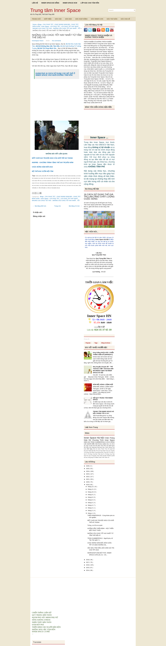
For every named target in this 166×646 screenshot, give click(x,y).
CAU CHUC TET (48, 24)
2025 (88, 468)
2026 (88, 466)
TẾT (79, 28)
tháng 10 (91, 492)
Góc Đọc (68, 19)
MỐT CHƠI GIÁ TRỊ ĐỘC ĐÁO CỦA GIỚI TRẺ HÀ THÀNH (52, 158)
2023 (88, 474)
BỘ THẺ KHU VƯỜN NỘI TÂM (42, 171)
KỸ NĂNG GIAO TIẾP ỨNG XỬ (101, 457)
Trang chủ (57, 206)
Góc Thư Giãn (112, 19)
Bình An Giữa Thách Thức (100, 449)
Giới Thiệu (47, 19)
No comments (56, 40)
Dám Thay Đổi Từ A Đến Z (108, 452)
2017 (88, 562)
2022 (88, 476)
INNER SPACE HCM (70, 3)
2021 (88, 479)
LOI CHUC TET (55, 26)
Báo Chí (109, 444)
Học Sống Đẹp (89, 457)
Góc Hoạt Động (81, 19)
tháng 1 (90, 513)
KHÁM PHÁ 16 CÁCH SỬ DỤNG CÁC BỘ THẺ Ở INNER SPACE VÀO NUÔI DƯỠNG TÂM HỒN (55, 74)
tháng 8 (90, 497)
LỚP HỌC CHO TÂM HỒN (90, 3)
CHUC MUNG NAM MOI (62, 24)
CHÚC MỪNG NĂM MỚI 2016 (42, 167)
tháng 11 (91, 489)
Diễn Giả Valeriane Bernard (94, 447)
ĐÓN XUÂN (37, 26)
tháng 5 (90, 502)
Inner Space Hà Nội (101, 239)
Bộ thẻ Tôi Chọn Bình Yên (46, 48)
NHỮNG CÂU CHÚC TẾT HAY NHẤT (65, 28)
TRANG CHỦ (36, 19)
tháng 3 (90, 508)
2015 (88, 567)
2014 (88, 570)
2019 (88, 484)
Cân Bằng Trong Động (95, 452)
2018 (88, 559)
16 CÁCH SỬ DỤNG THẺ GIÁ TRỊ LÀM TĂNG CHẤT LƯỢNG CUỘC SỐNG (99, 196)
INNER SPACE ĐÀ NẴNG (50, 3)
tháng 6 (90, 500)
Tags (96, 343)
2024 (88, 471)
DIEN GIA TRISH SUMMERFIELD (95, 442)
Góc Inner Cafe (97, 19)
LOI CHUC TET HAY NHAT (70, 26)
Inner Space (45, 26)
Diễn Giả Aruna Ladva (99, 444)
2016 (88, 565)
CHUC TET (75, 24)
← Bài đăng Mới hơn (39, 206)
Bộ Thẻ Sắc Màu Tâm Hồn (98, 445)
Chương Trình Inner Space (103, 440)
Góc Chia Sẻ (125, 19)
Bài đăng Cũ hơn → (75, 206)
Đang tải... (87, 339)
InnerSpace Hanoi (38, 40)
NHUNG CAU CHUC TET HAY (42, 28)
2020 (88, 482)
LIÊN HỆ (35, 3)
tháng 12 (91, 486)
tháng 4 (90, 505)
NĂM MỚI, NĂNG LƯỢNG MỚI (103, 384)
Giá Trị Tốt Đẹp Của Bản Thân (92, 454)
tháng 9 (90, 494)
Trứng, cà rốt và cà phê (94, 525)
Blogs (40, 24)
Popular (88, 343)
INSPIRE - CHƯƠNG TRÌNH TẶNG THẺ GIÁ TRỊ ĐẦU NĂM (52, 162)
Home (35, 24)
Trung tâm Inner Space (55, 10)
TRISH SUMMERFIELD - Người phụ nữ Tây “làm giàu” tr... (100, 539)
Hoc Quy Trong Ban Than (93, 455)
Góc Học (58, 19)
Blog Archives (105, 343)
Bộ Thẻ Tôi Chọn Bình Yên (101, 450)
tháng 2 (90, 510)
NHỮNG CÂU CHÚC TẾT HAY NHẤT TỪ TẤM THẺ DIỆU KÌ (56, 36)
